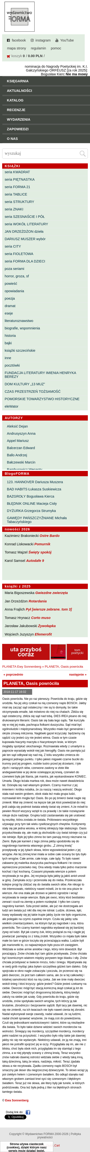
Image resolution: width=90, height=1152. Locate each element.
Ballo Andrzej (17, 455)
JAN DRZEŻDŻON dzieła (24, 231)
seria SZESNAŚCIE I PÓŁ (25, 217)
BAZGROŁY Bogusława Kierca (30, 496)
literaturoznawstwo (19, 321)
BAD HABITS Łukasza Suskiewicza (34, 489)
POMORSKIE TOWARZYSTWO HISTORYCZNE (42, 399)
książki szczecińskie (20, 350)
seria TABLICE (16, 194)
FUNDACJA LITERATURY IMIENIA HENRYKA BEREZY (40, 375)
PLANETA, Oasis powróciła (64, 666)
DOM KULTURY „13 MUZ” (25, 384)
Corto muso (41, 618)
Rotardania (38, 601)
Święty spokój (40, 552)
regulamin (38, 48)
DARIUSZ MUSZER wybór (25, 239)
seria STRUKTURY (19, 202)
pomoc (56, 48)
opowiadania (14, 291)
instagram (43, 40)
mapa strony (16, 48)
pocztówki (12, 365)
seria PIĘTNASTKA (20, 179)
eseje (9, 313)
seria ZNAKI (14, 209)
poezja (10, 298)
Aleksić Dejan (17, 426)
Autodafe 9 (35, 561)
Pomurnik (42, 544)
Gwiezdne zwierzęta (51, 593)
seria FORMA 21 (17, 187)
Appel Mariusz (18, 441)
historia (10, 336)
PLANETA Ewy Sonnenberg (21, 666)
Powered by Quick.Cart (45, 1145)
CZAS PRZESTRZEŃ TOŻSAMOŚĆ (32, 391)
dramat (10, 306)
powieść (11, 283)
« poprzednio (13, 674)
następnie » (78, 674)
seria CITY (13, 246)
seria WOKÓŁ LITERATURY (26, 224)
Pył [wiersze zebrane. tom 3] (49, 609)
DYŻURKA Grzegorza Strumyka (31, 511)
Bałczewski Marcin (21, 462)
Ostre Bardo (50, 536)
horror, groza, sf (17, 276)
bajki (8, 343)
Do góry (85, 1134)
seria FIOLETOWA (19, 254)
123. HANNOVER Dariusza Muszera (35, 482)
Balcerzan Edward (21, 448)
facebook (19, 40)
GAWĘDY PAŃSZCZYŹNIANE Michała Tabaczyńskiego (37, 520)
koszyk (16, 56)
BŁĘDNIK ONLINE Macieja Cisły (32, 503)
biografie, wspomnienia (22, 328)
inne (8, 358)
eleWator (11, 406)
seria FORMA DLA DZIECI (25, 261)
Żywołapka (47, 626)
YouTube (67, 40)
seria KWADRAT (17, 172)
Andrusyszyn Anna (21, 433)
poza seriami (14, 269)
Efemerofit (43, 634)
